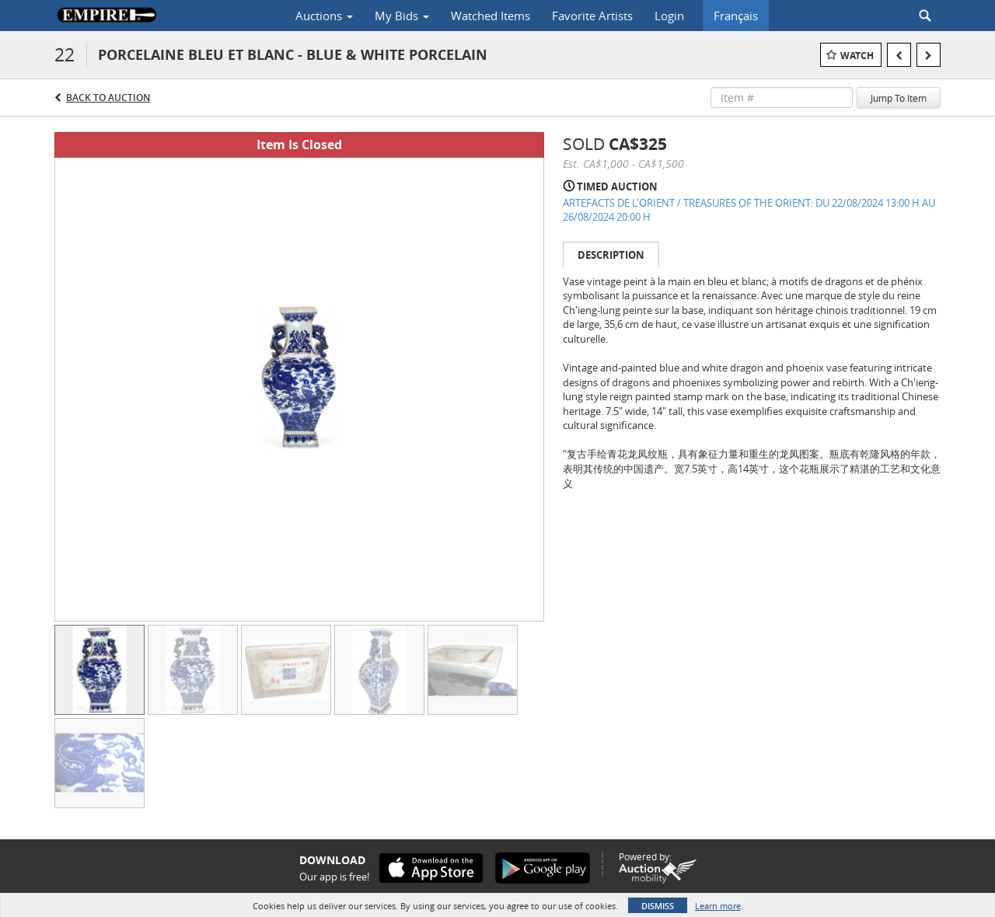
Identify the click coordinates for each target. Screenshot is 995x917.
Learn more (718, 906)
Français (736, 15)
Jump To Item (899, 98)
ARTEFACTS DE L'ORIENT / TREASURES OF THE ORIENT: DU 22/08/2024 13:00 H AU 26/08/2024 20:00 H (749, 210)
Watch (857, 55)
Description (611, 255)
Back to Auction (108, 97)
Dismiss (657, 906)
